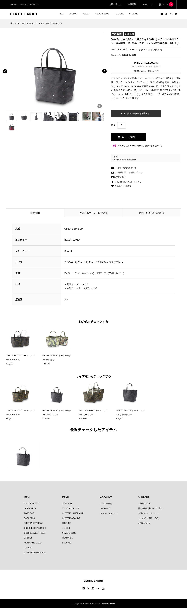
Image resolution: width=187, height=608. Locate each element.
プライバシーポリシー (148, 513)
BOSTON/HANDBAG (33, 523)
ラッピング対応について (123, 168)
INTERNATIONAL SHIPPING (126, 182)
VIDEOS (66, 528)
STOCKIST (134, 14)
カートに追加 (129, 137)
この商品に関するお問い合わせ (127, 172)
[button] (9, 68)
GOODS (28, 547)
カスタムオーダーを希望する (136, 113)
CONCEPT (67, 503)
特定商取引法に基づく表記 (150, 508)
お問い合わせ (115, 4)
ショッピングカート (109, 513)
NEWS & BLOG (102, 14)
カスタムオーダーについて (93, 213)
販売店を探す (118, 177)
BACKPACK (29, 518)
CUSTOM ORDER (70, 508)
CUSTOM (73, 14)
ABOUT (86, 14)
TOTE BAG (29, 513)
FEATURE (119, 14)
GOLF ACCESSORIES (34, 552)
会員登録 (132, 4)
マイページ (147, 4)
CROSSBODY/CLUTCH (35, 528)
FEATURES (67, 538)
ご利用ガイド (144, 503)
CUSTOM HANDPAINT (72, 513)
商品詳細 (35, 213)
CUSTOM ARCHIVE (71, 518)
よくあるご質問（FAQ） (149, 518)
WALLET (28, 538)
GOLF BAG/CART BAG (34, 533)
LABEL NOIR (30, 508)
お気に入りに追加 (121, 186)
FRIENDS (66, 523)
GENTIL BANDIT (31, 503)
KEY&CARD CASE (32, 543)
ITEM (60, 14)
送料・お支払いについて (152, 213)
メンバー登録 (106, 503)
